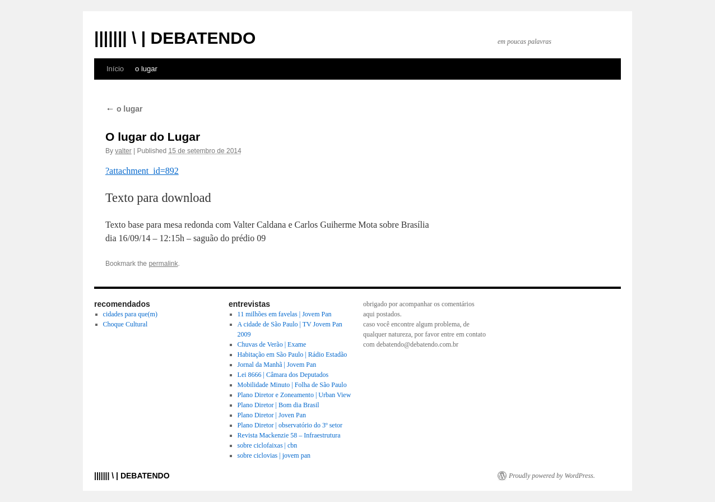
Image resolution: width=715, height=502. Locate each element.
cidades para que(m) (130, 314)
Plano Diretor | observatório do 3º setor (290, 425)
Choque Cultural (125, 324)
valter (123, 151)
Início (115, 69)
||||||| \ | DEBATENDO (175, 38)
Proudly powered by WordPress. (552, 476)
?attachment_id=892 (142, 171)
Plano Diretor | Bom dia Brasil (278, 405)
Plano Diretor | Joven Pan (272, 415)
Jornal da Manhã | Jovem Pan (277, 365)
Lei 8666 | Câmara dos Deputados (283, 375)
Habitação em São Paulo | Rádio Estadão (292, 354)
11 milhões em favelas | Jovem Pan (285, 314)
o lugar (146, 69)
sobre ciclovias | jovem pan (274, 455)
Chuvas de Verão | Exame (272, 344)
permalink (163, 264)
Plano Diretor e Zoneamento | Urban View (294, 395)
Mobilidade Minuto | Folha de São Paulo (292, 385)
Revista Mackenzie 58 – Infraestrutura (289, 435)
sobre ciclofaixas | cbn (268, 445)
